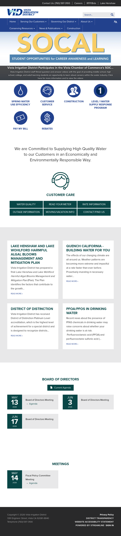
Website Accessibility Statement (94, 521)
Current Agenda (60, 387)
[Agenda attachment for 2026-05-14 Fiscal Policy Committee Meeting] (33, 483)
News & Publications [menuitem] (49, 28)
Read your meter (60, 204)
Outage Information (26, 212)
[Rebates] (47, 120)
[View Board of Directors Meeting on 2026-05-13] (40, 400)
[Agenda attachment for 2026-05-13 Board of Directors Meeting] (33, 403)
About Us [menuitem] (85, 21)
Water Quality (26, 204)
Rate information (94, 204)
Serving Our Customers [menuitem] (32, 21)
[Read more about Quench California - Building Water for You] (88, 270)
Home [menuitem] (13, 21)
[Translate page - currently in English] (115, 22)
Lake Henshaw (107, 3)
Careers (78, 3)
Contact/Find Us (94, 212)
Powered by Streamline (90, 525)
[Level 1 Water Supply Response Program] (100, 96)
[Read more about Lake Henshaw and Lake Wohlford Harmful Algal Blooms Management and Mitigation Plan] (32, 270)
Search (107, 15)
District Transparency (100, 518)
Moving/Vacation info (60, 212)
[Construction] (73, 93)
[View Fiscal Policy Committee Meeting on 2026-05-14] (40, 477)
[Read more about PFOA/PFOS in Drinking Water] (88, 326)
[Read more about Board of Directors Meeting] (88, 402)
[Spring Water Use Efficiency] (20, 95)
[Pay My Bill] (20, 120)
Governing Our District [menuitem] (62, 21)
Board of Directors (60, 379)
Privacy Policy (107, 514)
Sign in (110, 525)
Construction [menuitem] (73, 28)
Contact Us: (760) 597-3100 (56, 3)
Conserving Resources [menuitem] (21, 28)
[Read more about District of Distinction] (32, 326)
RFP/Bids (91, 3)
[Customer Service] (47, 95)
